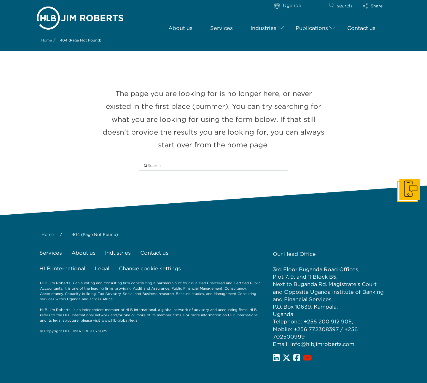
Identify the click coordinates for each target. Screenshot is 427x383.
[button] (373, 6)
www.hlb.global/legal (119, 320)
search (344, 6)
